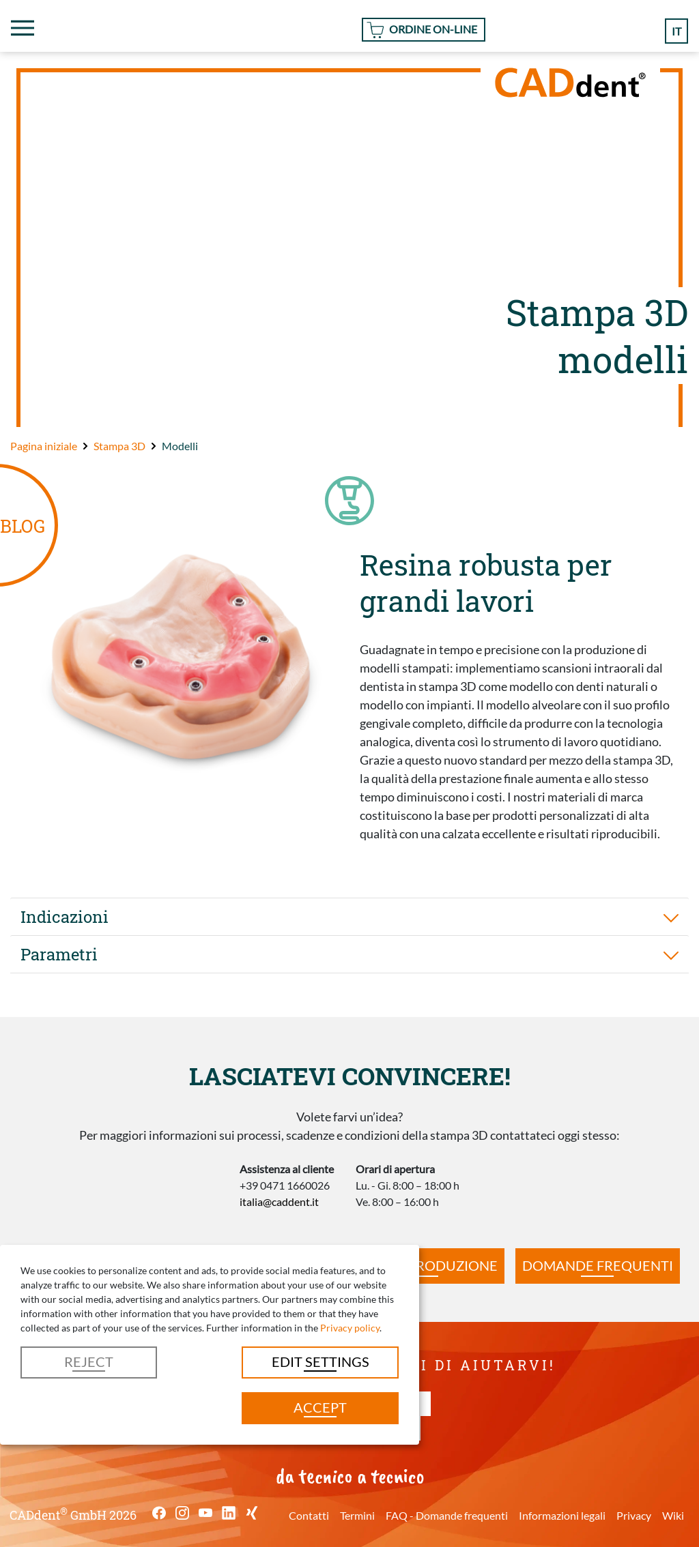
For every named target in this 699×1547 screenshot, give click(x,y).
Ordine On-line (433, 29)
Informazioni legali (562, 1515)
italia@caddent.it (279, 1201)
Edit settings (320, 1361)
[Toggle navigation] (22, 28)
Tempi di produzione (422, 1265)
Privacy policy (350, 1328)
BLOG (22, 525)
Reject (88, 1361)
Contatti (309, 1515)
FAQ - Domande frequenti (447, 1515)
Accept (320, 1407)
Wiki (673, 1515)
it (676, 31)
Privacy (633, 1515)
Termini (357, 1515)
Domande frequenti (597, 1265)
